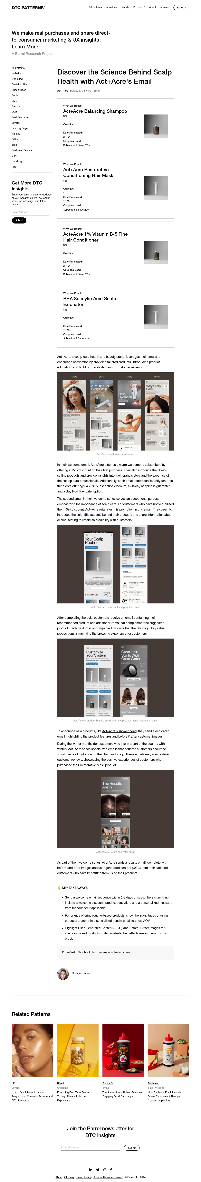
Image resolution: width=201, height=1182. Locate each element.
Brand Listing (83, 1177)
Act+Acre (63, 357)
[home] (28, 7)
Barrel (20, 53)
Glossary (69, 1177)
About (59, 1177)
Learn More (25, 47)
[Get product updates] (90, 1147)
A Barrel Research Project (108, 1177)
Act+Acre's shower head (119, 731)
